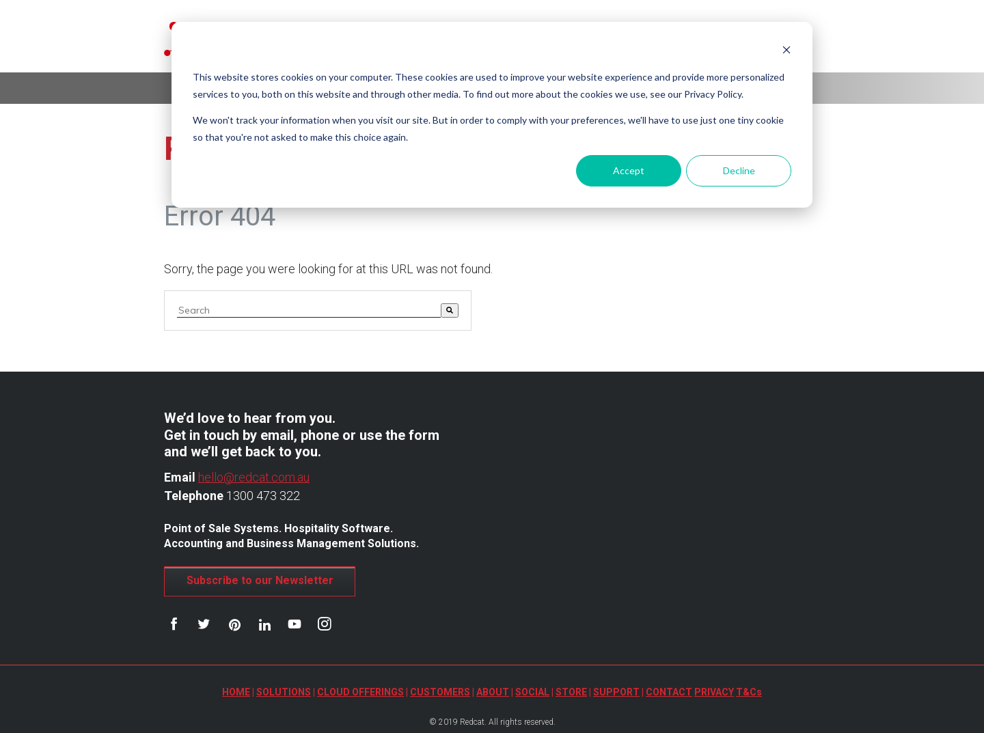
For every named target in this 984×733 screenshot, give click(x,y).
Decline (739, 170)
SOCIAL (532, 692)
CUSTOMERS (440, 692)
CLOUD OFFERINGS (360, 692)
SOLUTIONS (283, 692)
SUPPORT (616, 692)
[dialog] (492, 115)
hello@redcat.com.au (254, 477)
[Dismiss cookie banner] (786, 51)
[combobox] (309, 310)
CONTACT (669, 692)
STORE (571, 692)
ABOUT (492, 692)
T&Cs (749, 692)
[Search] (450, 310)
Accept (628, 170)
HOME (236, 692)
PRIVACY (714, 692)
